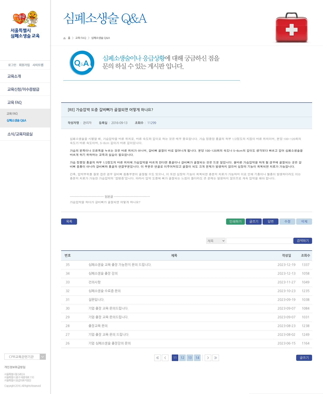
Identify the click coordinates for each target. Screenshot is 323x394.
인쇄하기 (235, 221)
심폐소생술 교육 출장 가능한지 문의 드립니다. (120, 264)
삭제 (304, 221)
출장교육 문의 (98, 325)
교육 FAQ (80, 38)
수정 (287, 221)
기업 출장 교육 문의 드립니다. (108, 334)
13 (190, 357)
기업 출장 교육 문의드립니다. (108, 308)
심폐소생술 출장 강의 (103, 273)
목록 (69, 221)
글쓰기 (253, 221)
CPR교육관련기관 (21, 356)
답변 (271, 221)
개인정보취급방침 (14, 367)
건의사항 (94, 282)
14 (197, 357)
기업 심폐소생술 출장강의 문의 (109, 343)
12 (182, 357)
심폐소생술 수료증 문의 (104, 290)
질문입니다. (96, 299)
